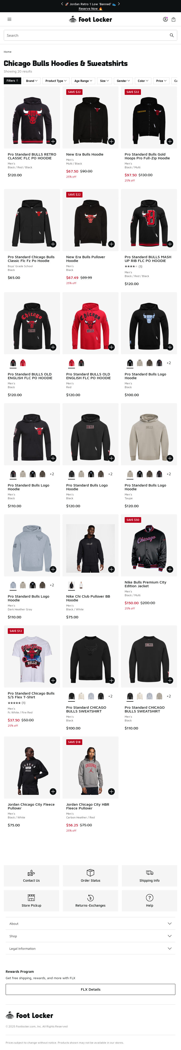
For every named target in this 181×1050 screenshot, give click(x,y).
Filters (12, 80)
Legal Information (90, 948)
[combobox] (90, 35)
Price (161, 81)
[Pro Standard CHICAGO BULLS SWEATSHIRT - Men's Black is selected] (71, 696)
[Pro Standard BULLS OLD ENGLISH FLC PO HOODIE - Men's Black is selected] (13, 363)
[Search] (90, 35)
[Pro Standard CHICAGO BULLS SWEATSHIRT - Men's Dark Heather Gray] (90, 696)
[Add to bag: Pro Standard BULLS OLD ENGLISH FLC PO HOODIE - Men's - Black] (53, 347)
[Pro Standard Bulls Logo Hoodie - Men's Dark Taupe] (149, 363)
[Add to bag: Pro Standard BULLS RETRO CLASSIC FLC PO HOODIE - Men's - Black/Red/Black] (53, 141)
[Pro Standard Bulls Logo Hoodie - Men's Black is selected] (130, 363)
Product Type (55, 81)
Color (143, 81)
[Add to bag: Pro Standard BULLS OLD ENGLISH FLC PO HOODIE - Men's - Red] (111, 347)
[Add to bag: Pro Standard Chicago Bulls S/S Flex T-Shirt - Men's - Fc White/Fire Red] (53, 680)
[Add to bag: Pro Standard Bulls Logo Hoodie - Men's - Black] (170, 347)
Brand (31, 81)
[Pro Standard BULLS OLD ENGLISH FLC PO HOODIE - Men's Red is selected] (71, 363)
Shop (90, 936)
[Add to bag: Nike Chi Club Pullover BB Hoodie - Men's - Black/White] (111, 569)
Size (104, 81)
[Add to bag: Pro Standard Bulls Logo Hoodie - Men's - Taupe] (170, 458)
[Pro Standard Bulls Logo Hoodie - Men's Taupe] (139, 363)
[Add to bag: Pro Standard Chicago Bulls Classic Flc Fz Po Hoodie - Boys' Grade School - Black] (53, 244)
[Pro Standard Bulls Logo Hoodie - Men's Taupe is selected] (130, 474)
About (90, 923)
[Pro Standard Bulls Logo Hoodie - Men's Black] (159, 363)
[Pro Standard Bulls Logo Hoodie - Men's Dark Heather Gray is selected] (13, 585)
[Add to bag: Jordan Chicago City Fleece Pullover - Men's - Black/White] (53, 791)
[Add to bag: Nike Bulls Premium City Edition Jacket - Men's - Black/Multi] (170, 569)
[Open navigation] (9, 19)
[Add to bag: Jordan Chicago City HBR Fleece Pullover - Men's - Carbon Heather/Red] (111, 791)
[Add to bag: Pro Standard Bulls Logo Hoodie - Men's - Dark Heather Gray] (53, 569)
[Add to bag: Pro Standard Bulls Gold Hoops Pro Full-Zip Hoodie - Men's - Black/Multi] (170, 141)
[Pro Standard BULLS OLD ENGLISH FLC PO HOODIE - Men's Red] (22, 363)
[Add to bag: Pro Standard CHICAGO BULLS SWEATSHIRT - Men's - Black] (111, 680)
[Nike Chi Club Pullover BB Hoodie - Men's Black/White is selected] (71, 585)
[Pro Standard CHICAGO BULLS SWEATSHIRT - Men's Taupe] (159, 696)
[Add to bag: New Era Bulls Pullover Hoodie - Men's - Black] (111, 244)
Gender (123, 81)
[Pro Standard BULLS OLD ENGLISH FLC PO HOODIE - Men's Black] (81, 363)
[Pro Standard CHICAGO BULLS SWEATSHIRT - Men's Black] (100, 696)
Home (8, 51)
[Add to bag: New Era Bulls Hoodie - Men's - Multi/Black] (111, 141)
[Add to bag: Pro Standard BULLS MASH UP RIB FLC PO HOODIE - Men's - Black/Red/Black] (170, 244)
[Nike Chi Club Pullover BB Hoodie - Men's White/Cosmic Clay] (81, 585)
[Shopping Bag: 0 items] (173, 19)
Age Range (83, 81)
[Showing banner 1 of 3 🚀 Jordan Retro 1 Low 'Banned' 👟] (90, 6)
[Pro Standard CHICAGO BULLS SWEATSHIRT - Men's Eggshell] (81, 696)
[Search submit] (172, 35)
